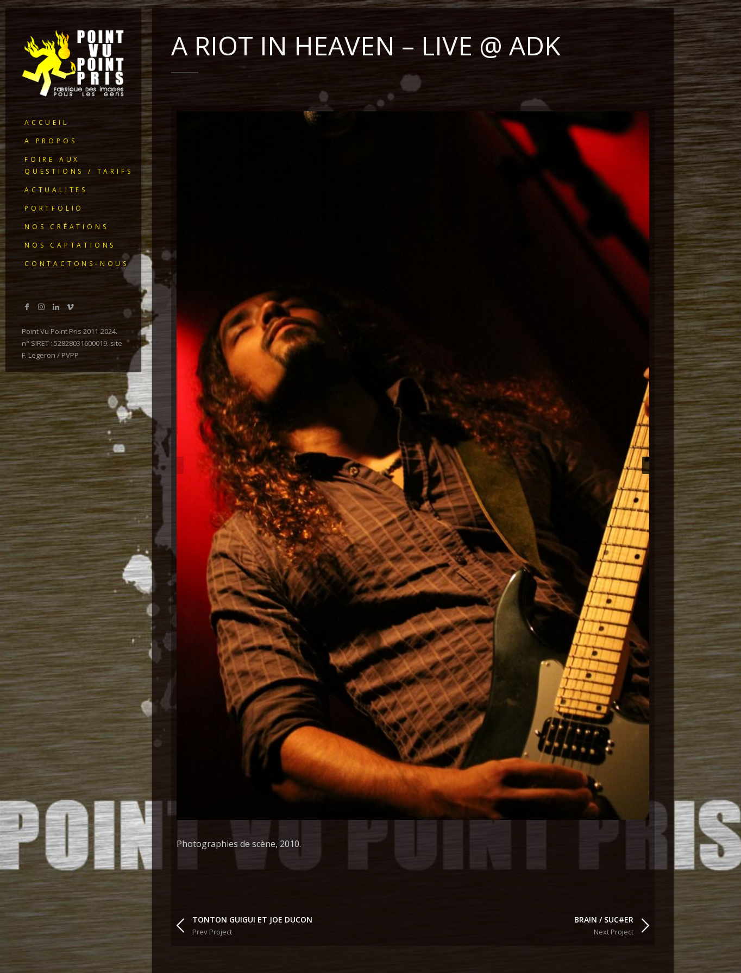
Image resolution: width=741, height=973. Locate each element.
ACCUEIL (46, 122)
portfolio (54, 208)
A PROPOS (50, 141)
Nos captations (70, 245)
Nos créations (66, 226)
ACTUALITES (55, 189)
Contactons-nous (76, 263)
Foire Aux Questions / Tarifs (78, 165)
